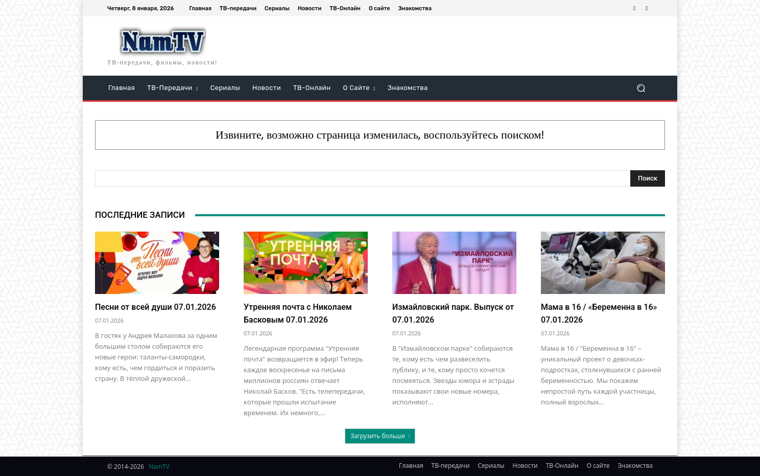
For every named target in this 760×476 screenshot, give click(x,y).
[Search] (647, 178)
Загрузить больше (380, 436)
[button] (641, 88)
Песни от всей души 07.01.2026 (155, 307)
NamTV (159, 466)
